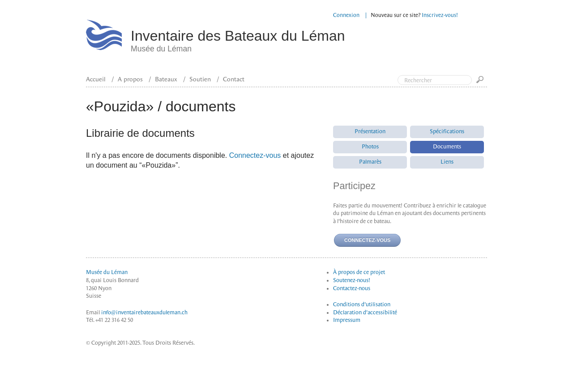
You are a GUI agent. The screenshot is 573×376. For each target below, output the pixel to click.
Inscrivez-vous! (440, 15)
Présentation (370, 131)
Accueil (96, 79)
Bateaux (166, 79)
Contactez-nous (351, 288)
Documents (447, 147)
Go (481, 82)
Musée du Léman (107, 272)
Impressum (346, 320)
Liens (446, 162)
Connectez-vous (255, 155)
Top (528, 43)
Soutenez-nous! (351, 280)
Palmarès (370, 162)
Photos (370, 147)
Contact (233, 79)
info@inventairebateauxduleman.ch (144, 312)
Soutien (200, 79)
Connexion (346, 15)
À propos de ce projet (359, 272)
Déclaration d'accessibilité (365, 312)
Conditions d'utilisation (361, 304)
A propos (130, 79)
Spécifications (447, 131)
